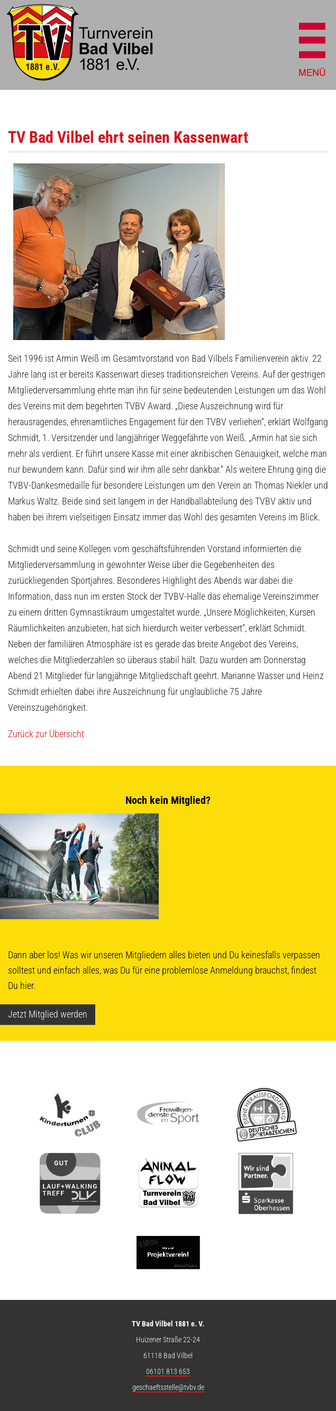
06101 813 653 (168, 1371)
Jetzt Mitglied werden (47, 1014)
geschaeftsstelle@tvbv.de (168, 1387)
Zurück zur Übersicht (46, 733)
